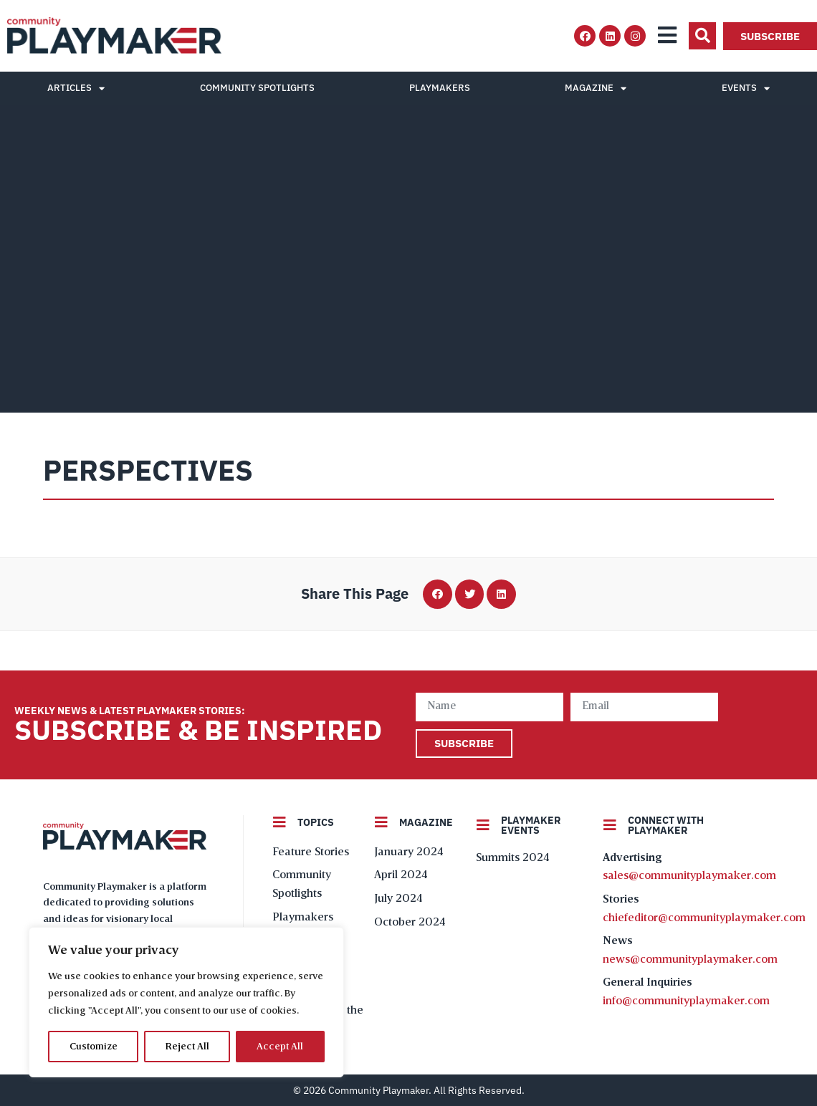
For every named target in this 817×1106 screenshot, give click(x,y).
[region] (186, 1002)
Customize (94, 1047)
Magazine (595, 88)
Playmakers (439, 88)
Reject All (187, 1047)
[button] (702, 35)
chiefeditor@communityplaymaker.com (704, 918)
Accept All (280, 1047)
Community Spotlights (257, 88)
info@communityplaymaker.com (686, 1001)
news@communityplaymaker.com (690, 960)
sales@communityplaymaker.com (689, 876)
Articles (76, 88)
